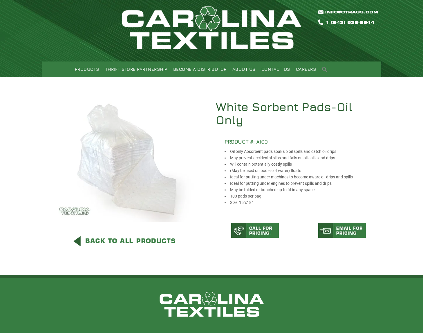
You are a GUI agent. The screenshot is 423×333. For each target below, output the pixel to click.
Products (87, 69)
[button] (324, 70)
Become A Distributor (200, 69)
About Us (244, 69)
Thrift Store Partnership (136, 69)
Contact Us (275, 69)
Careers (306, 69)
